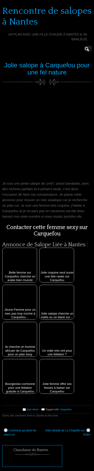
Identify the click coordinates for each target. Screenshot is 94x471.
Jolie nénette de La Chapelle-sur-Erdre (67, 432)
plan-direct (32, 409)
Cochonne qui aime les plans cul (20, 432)
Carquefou (66, 409)
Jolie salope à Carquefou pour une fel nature (47, 69)
